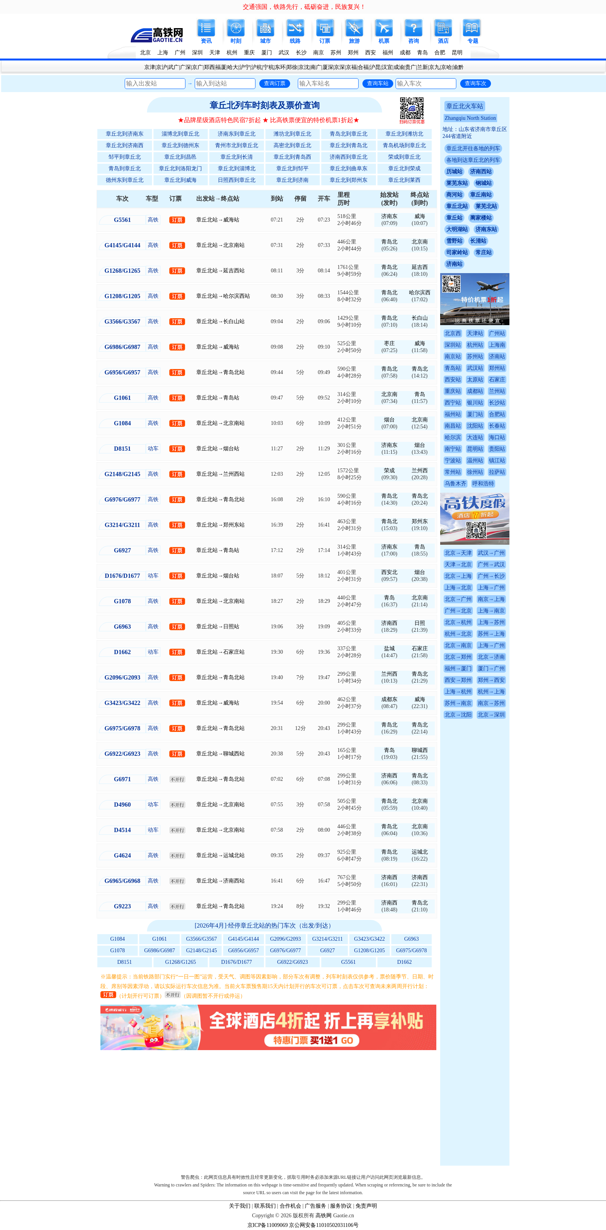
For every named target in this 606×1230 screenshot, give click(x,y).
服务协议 (341, 1206)
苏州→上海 (491, 634)
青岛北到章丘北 (348, 134)
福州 (387, 52)
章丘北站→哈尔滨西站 (223, 296)
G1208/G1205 (369, 950)
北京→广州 (458, 599)
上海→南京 (491, 611)
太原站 (475, 380)
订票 (324, 41)
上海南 (497, 345)
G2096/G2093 (285, 939)
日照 (419, 623)
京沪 (161, 67)
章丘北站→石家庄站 (220, 652)
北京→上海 (458, 576)
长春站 (497, 426)
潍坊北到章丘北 (292, 134)
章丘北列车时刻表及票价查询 (265, 105)
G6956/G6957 (243, 950)
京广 (197, 67)
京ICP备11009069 (267, 1225)
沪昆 (375, 67)
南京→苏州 (491, 703)
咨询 (413, 41)
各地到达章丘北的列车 (473, 160)
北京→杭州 (458, 622)
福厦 (220, 67)
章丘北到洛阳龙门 (180, 168)
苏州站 (475, 356)
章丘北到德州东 (180, 145)
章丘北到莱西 (404, 180)
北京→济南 (491, 657)
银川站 (475, 403)
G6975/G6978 (411, 950)
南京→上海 (491, 599)
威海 (419, 216)
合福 (363, 67)
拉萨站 (497, 472)
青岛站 (453, 368)
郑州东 (420, 521)
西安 (370, 52)
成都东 (389, 699)
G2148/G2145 (201, 950)
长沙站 (497, 403)
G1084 (117, 939)
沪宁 (244, 67)
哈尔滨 (453, 437)
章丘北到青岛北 (348, 145)
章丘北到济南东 (125, 134)
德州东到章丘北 (125, 180)
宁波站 (453, 460)
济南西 (389, 623)
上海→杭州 (458, 692)
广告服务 (315, 1206)
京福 (351, 67)
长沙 (301, 52)
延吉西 (420, 267)
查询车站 (378, 83)
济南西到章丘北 (348, 157)
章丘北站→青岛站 (217, 398)
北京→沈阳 (458, 715)
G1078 (117, 950)
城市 (265, 41)
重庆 (249, 52)
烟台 (389, 420)
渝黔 (458, 67)
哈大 (232, 67)
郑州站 (497, 368)
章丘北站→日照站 (217, 626)
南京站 (453, 356)
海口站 (497, 437)
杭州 (232, 52)
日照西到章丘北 (236, 180)
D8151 (124, 962)
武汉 (284, 52)
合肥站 (497, 414)
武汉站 (475, 368)
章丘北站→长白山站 (220, 321)
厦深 (327, 67)
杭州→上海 (491, 692)
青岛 (422, 52)
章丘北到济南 (292, 180)
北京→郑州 (458, 657)
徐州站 (475, 472)
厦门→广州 (491, 668)
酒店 (443, 41)
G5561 (348, 962)
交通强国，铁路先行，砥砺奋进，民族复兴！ (304, 6)
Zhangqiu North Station (470, 118)
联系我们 (265, 1206)
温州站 (475, 460)
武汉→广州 (491, 553)
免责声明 (366, 1206)
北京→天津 (458, 553)
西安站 (453, 380)
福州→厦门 (458, 668)
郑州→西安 (491, 680)
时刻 (235, 41)
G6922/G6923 (292, 962)
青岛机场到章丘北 (404, 145)
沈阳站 (475, 426)
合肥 (439, 52)
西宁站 (453, 403)
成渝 (399, 67)
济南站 (497, 356)
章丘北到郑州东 (348, 180)
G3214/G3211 (327, 939)
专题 (472, 41)
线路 (295, 41)
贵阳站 (497, 449)
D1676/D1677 (236, 962)
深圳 (197, 52)
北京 (145, 52)
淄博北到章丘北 (180, 134)
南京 (318, 52)
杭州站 (475, 345)
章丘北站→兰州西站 (220, 474)
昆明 (457, 52)
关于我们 (239, 1206)
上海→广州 (491, 588)
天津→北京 (458, 564)
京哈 (446, 67)
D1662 (404, 962)
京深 (339, 67)
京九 (434, 67)
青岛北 (389, 242)
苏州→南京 (458, 703)
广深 (185, 67)
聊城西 (420, 750)
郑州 (353, 52)
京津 (149, 67)
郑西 (209, 67)
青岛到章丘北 (125, 168)
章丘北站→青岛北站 (220, 372)
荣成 (389, 470)
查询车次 (475, 83)
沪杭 (256, 67)
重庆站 (453, 391)
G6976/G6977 (285, 950)
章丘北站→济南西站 (220, 881)
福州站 (453, 414)
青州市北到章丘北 (236, 145)
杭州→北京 (458, 634)
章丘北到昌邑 (180, 157)
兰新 (422, 67)
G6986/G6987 (159, 950)
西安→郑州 (458, 680)
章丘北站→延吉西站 (220, 271)
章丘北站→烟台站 (217, 448)
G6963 (411, 939)
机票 (384, 41)
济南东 (389, 216)
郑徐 (292, 67)
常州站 (453, 472)
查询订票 (274, 83)
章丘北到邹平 (292, 168)
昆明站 (475, 449)
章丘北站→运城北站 (220, 855)
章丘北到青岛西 (292, 157)
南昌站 (453, 426)
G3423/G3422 (369, 939)
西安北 (389, 572)
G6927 (327, 950)
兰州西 (420, 470)
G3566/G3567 (201, 939)
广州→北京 (458, 611)
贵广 (410, 67)
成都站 (475, 391)
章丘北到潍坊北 (404, 134)
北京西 (453, 333)
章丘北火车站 (464, 106)
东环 (280, 67)
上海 (162, 52)
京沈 (304, 67)
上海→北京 (458, 588)
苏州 (336, 52)
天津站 (475, 333)
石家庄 (420, 648)
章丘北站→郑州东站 (220, 525)
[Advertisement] (268, 1108)
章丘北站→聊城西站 (220, 754)
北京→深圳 (491, 715)
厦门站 (475, 414)
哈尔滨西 (420, 292)
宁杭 (268, 67)
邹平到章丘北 (125, 157)
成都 (405, 52)
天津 (214, 52)
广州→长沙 (491, 576)
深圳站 (453, 345)
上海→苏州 (491, 622)
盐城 (389, 648)
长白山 (420, 318)
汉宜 (387, 67)
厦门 (266, 52)
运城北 (420, 852)
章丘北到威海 (180, 180)
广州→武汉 (491, 564)
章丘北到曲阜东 (348, 168)
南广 (316, 67)
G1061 (159, 939)
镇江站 (497, 460)
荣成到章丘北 (404, 157)
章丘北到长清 (236, 157)
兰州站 (497, 391)
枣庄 (389, 343)
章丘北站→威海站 (217, 220)
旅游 (354, 41)
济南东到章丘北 (236, 134)
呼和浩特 (483, 484)
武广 (173, 67)
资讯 (206, 41)
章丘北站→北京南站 (220, 245)
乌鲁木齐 (455, 484)
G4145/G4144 (243, 939)
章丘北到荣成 (404, 168)
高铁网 (324, 1215)
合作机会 (290, 1206)
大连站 (475, 437)
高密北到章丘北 (292, 145)
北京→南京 (458, 645)
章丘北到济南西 (125, 145)
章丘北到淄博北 (236, 168)
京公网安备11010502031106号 (324, 1225)
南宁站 (453, 449)
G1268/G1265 (180, 962)
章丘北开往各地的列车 (473, 148)
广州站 (497, 333)
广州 (180, 52)
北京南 (420, 242)
